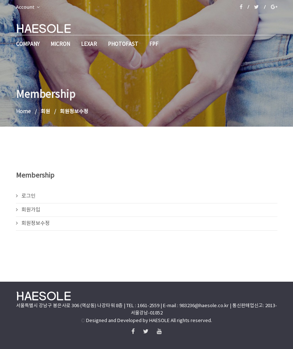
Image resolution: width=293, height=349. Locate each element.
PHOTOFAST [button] (123, 44)
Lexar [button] (89, 44)
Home (23, 112)
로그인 (26, 196)
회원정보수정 (33, 223)
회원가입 (28, 210)
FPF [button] (153, 44)
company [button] (28, 44)
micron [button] (60, 44)
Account (28, 7)
